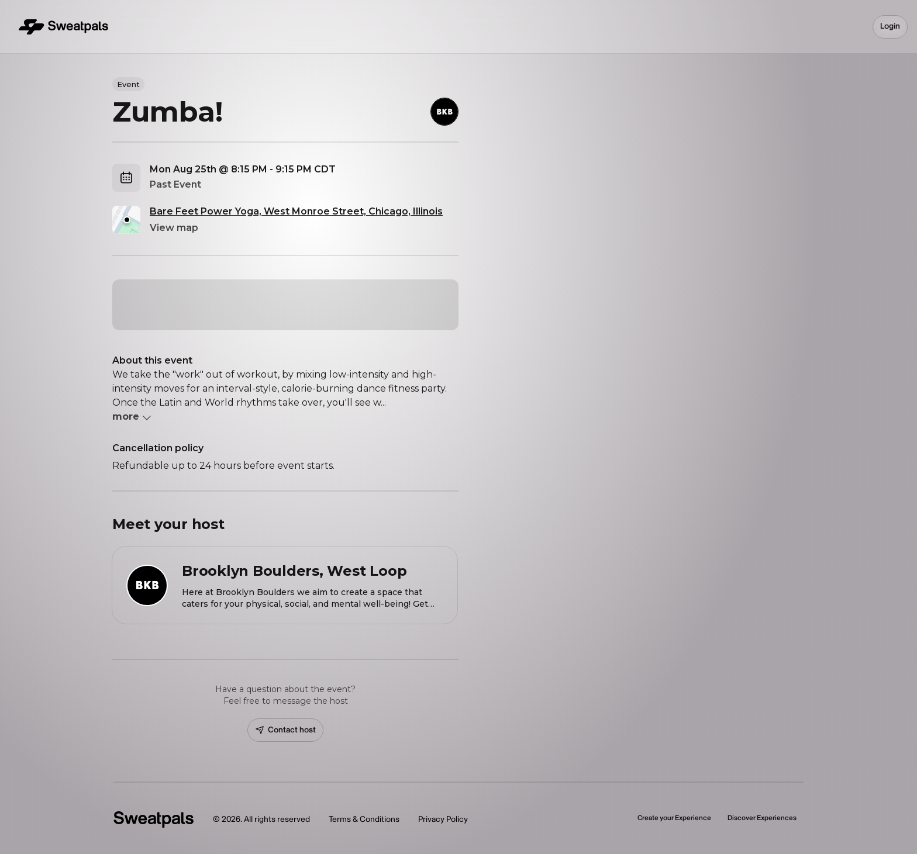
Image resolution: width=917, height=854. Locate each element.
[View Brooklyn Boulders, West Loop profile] (284, 585)
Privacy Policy (443, 819)
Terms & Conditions (364, 819)
